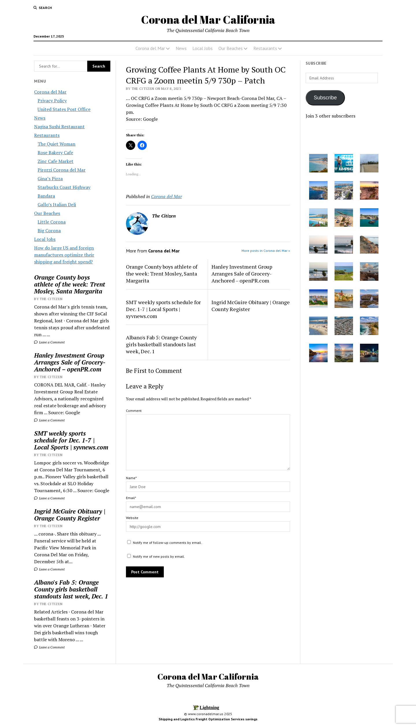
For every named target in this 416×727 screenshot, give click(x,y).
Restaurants (265, 48)
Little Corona (52, 222)
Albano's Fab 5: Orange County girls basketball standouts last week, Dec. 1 (71, 589)
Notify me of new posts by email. (159, 556)
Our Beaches (230, 48)
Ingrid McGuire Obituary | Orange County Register (69, 515)
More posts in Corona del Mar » (266, 250)
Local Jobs (202, 48)
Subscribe (325, 98)
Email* (131, 498)
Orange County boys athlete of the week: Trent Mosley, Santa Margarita (69, 284)
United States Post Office (64, 109)
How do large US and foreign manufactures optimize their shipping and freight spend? (64, 255)
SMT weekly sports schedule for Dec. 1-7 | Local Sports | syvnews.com (71, 440)
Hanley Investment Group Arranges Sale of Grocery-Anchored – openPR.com (69, 362)
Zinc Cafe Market (55, 161)
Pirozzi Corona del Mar (62, 170)
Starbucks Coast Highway (64, 187)
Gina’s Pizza (50, 178)
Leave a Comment (49, 342)
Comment (134, 410)
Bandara (46, 196)
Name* (131, 478)
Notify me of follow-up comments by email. (167, 542)
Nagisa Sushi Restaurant (59, 126)
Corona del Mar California (208, 19)
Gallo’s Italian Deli (57, 204)
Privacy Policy (52, 100)
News (181, 48)
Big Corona (49, 230)
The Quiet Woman (56, 144)
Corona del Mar (150, 48)
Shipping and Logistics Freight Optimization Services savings (208, 719)
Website (132, 518)
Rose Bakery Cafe (55, 152)
